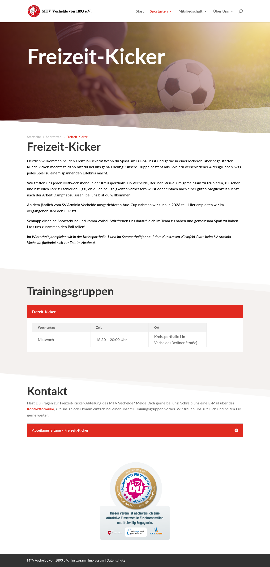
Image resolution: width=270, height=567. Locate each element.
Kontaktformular (40, 409)
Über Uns (221, 11)
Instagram (78, 560)
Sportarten (159, 11)
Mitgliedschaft (190, 11)
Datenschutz (116, 560)
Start (140, 11)
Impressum (96, 560)
